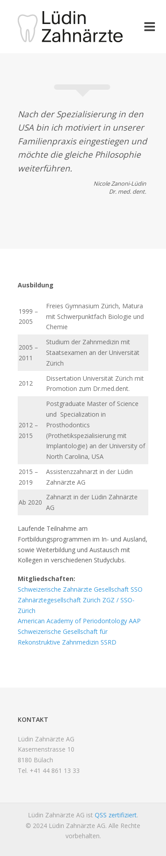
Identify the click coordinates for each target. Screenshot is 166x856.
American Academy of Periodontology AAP (79, 621)
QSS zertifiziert (116, 815)
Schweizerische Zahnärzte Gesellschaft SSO (80, 589)
